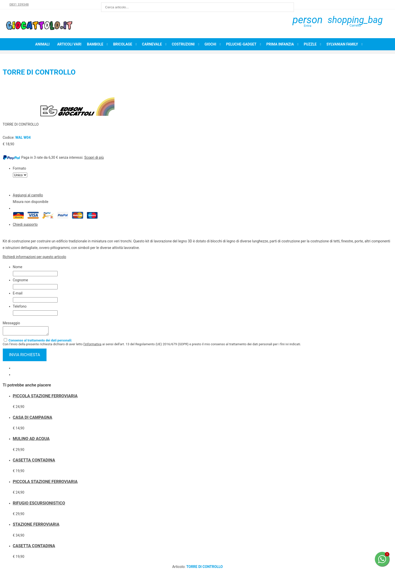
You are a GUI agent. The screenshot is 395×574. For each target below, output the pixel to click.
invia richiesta (24, 356)
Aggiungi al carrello (28, 195)
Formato (19, 168)
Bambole (95, 44)
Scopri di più (94, 157)
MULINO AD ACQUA (31, 440)
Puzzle (310, 44)
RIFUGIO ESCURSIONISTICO (39, 504)
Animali (42, 44)
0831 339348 (19, 4)
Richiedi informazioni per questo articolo (34, 257)
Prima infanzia (280, 44)
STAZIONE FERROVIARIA (36, 525)
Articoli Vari (69, 44)
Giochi (210, 44)
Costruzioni (183, 44)
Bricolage (122, 44)
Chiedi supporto (25, 224)
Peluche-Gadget (241, 44)
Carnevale (152, 44)
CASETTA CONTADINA (34, 461)
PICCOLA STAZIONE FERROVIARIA (45, 397)
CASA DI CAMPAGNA (32, 419)
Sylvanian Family (342, 44)
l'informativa (92, 346)
